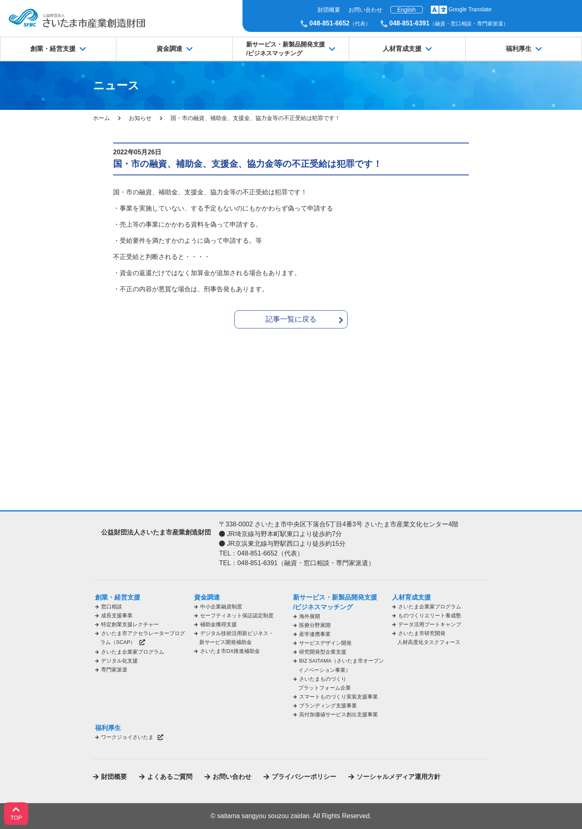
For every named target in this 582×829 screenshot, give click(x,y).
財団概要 (329, 9)
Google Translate (470, 9)
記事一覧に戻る (291, 319)
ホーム (101, 118)
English (406, 9)
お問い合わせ (365, 9)
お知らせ (140, 118)
